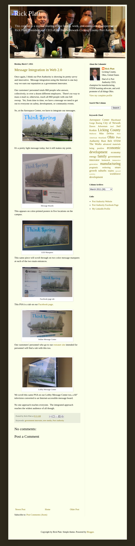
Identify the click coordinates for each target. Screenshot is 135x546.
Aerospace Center (99, 119)
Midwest (92, 134)
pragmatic (93, 167)
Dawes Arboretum (98, 126)
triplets (111, 171)
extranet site (59, 344)
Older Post (74, 509)
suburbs (102, 170)
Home (47, 509)
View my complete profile (100, 95)
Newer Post (20, 509)
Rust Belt (106, 140)
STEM (117, 140)
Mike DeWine (106, 133)
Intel (112, 126)
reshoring (106, 167)
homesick (106, 160)
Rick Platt (28, 13)
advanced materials (112, 144)
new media (47, 420)
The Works (95, 144)
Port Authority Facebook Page (105, 205)
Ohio (111, 137)
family (102, 156)
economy (116, 152)
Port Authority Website (102, 201)
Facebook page (45, 304)
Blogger (90, 532)
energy (92, 156)
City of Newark (111, 122)
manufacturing (110, 164)
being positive (96, 148)
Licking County (109, 130)
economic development (105, 150)
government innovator (33, 420)
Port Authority (58, 420)
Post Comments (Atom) (37, 515)
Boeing (99, 123)
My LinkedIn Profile (101, 209)
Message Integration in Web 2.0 (38, 70)
